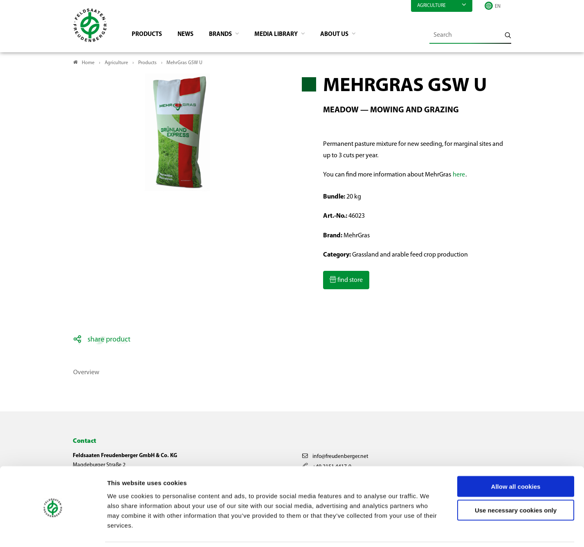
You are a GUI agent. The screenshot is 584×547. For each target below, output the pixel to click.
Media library (285, 35)
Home (88, 63)
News (189, 35)
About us (347, 35)
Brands (227, 35)
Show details (430, 530)
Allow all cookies (516, 458)
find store (349, 281)
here (459, 175)
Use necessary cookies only (516, 483)
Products (149, 35)
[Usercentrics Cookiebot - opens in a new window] (53, 531)
